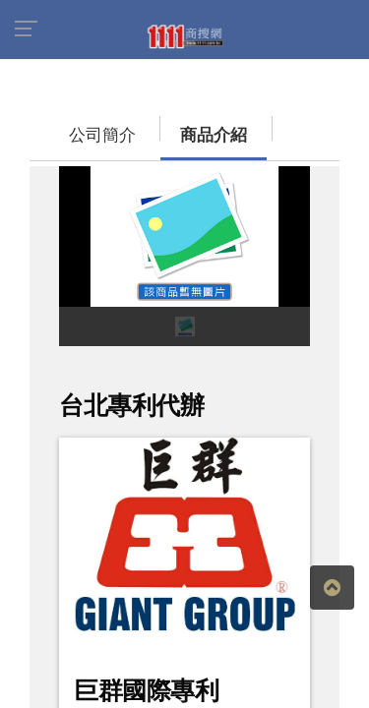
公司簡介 (63, 125)
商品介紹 (152, 125)
